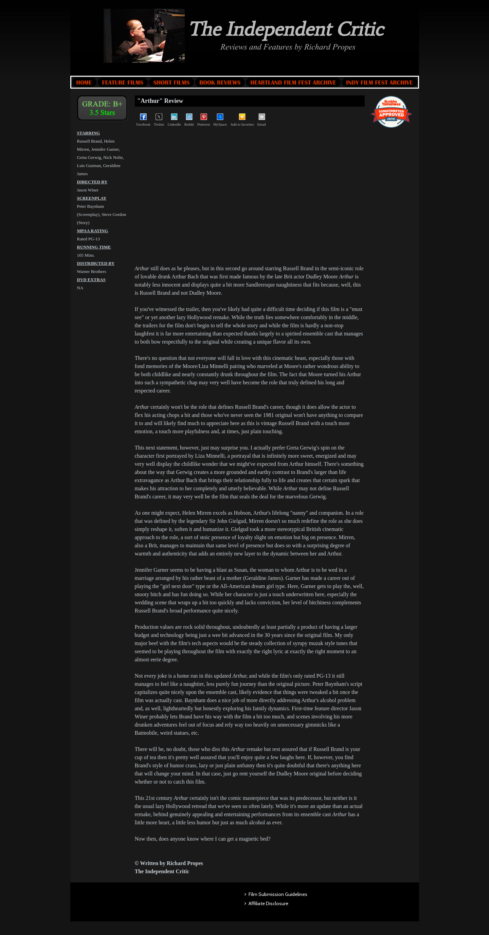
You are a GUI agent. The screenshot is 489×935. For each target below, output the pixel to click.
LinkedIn (174, 119)
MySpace (220, 119)
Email (261, 119)
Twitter (159, 119)
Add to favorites (242, 119)
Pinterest (203, 119)
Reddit (189, 119)
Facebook (143, 119)
